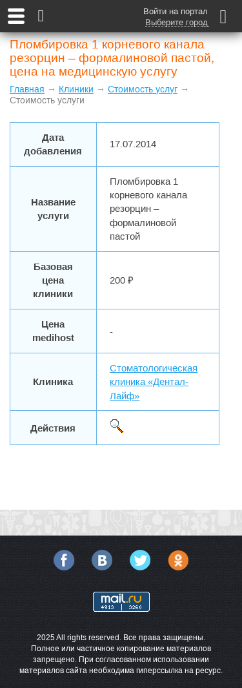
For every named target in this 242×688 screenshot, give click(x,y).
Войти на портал (175, 11)
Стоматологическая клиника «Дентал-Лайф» (153, 381)
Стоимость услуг (142, 89)
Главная (27, 89)
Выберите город (176, 22)
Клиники (76, 89)
